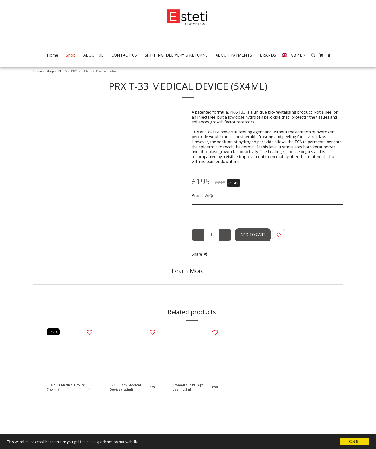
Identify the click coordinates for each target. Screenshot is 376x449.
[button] (313, 55)
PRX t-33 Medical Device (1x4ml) (66, 387)
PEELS (62, 71)
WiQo (210, 195)
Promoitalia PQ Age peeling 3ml (188, 387)
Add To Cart (253, 234)
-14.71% (53, 332)
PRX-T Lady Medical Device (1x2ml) (125, 387)
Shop (50, 71)
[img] (69, 352)
